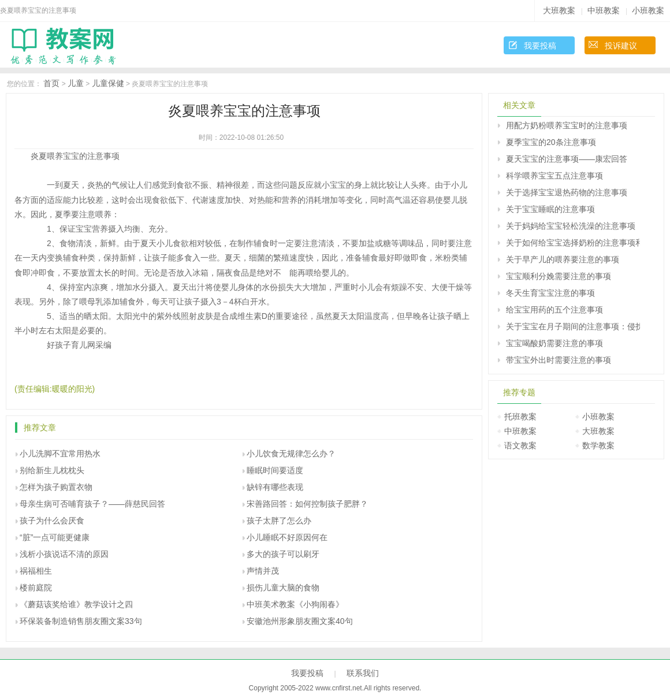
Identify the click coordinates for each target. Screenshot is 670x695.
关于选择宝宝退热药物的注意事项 (566, 192)
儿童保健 (108, 83)
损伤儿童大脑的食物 (283, 587)
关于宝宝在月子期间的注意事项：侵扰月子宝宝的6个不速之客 (573, 326)
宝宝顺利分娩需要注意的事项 (558, 276)
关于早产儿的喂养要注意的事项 (562, 259)
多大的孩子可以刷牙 (283, 554)
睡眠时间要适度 (275, 470)
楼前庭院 (36, 587)
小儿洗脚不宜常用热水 (60, 453)
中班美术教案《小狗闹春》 (295, 604)
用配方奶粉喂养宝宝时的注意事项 (566, 125)
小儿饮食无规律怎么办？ (291, 453)
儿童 (76, 83)
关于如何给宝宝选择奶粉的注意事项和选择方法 (573, 242)
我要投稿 (540, 45)
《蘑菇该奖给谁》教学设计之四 (76, 604)
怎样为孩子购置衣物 (56, 487)
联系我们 (363, 673)
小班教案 (648, 10)
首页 (51, 83)
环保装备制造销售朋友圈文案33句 (81, 621)
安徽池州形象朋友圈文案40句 (300, 621)
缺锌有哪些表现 (275, 487)
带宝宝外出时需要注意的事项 (558, 360)
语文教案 (520, 445)
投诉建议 (621, 45)
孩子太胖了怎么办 (279, 520)
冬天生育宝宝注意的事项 (550, 293)
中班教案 (603, 10)
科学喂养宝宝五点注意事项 (554, 175)
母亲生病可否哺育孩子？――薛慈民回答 (92, 503)
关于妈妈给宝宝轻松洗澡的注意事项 (570, 226)
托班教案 (520, 416)
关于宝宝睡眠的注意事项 (550, 209)
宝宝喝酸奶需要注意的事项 (554, 343)
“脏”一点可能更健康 (55, 537)
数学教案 (598, 445)
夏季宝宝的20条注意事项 (551, 142)
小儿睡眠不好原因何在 (287, 537)
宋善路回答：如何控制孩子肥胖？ (307, 503)
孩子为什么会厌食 (52, 520)
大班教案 (559, 10)
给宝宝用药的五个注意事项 (554, 309)
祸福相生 (36, 570)
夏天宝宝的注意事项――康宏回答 (566, 158)
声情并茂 (263, 570)
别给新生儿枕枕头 (52, 470)
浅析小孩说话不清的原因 (64, 554)
